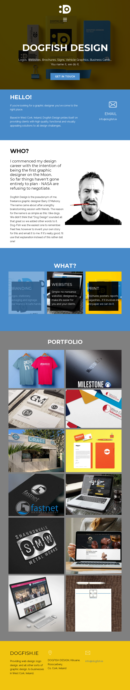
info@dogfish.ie (94, 661)
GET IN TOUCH (65, 76)
